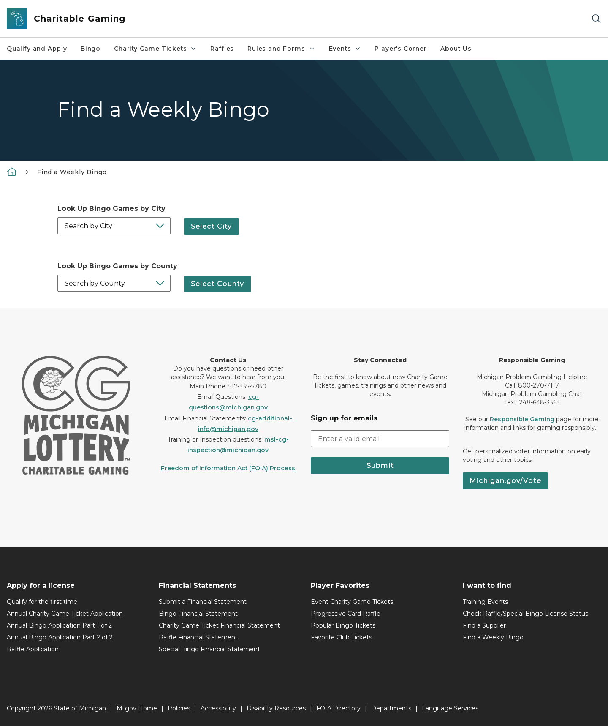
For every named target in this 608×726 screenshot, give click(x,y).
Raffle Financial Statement (198, 637)
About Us (456, 48)
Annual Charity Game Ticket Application (65, 613)
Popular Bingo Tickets (343, 625)
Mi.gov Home (137, 708)
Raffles (222, 48)
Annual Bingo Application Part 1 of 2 (59, 625)
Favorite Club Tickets (341, 637)
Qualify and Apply (37, 48)
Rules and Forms (281, 48)
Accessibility (218, 708)
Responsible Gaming (522, 419)
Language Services (450, 708)
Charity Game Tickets (155, 48)
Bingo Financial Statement (198, 613)
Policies (179, 708)
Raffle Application (33, 649)
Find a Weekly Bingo (72, 172)
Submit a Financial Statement (203, 602)
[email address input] (380, 438)
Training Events (485, 602)
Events (345, 48)
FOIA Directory (338, 708)
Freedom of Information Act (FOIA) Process (228, 468)
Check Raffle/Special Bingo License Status (525, 613)
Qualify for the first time (42, 602)
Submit (380, 465)
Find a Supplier (484, 625)
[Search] (596, 19)
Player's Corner (400, 48)
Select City (211, 225)
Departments (391, 708)
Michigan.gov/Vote (505, 481)
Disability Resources (276, 708)
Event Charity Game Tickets (352, 602)
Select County (217, 283)
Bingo (90, 48)
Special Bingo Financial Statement (209, 649)
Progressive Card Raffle (345, 613)
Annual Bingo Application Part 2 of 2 (60, 637)
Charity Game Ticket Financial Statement (219, 625)
